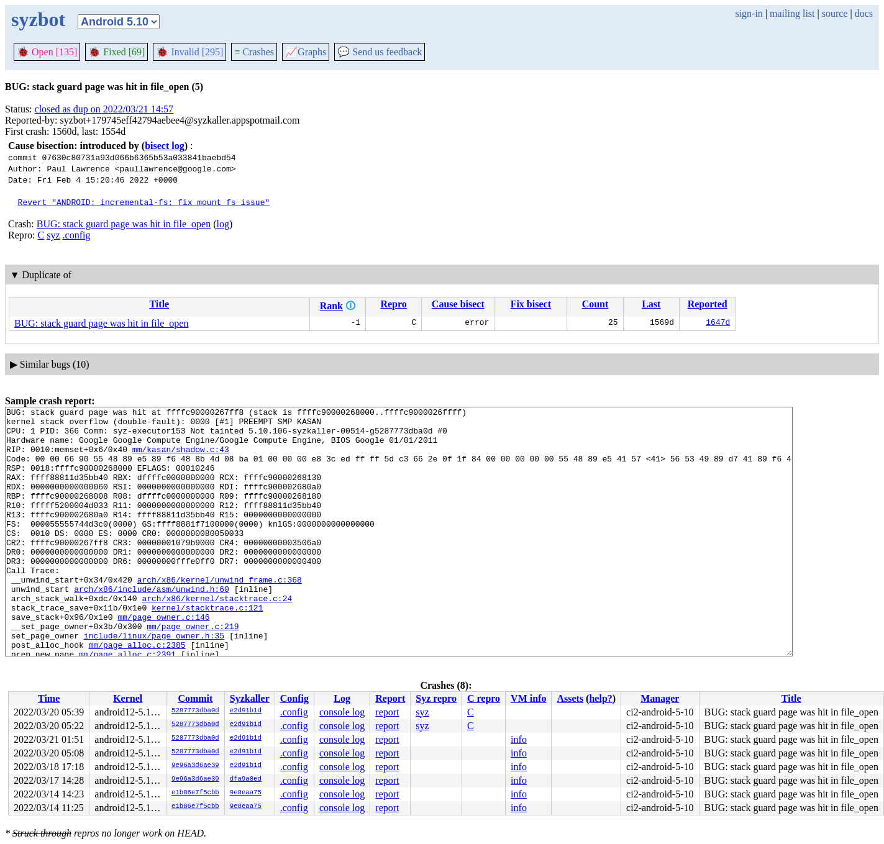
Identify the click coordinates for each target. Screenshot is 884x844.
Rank (331, 306)
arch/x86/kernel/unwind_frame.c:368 (219, 614)
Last (651, 304)
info (519, 739)
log (222, 224)
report (387, 712)
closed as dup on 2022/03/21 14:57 (104, 109)
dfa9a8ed (246, 779)
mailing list (792, 13)
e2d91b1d (246, 711)
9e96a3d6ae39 (195, 765)
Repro (393, 304)
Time (49, 698)
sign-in (748, 13)
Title (159, 304)
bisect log (165, 145)
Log (342, 698)
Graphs (305, 52)
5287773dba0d (195, 711)
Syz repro (436, 698)
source (835, 13)
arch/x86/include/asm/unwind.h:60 (151, 626)
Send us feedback (379, 52)
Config (294, 698)
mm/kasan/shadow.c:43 (180, 458)
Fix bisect (531, 304)
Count (595, 304)
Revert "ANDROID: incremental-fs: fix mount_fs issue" (144, 201)
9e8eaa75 (246, 793)
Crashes (254, 52)
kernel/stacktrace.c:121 (207, 648)
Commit (195, 698)
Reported (707, 304)
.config (77, 235)
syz (53, 235)
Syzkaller (250, 698)
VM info (528, 698)
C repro (483, 698)
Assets (570, 698)
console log (342, 712)
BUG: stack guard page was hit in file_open (124, 224)
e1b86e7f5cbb (195, 793)
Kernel (127, 698)
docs (864, 13)
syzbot (38, 19)
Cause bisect (458, 304)
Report (390, 698)
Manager (659, 698)
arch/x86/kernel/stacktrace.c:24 (217, 637)
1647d (718, 323)
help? (600, 698)
